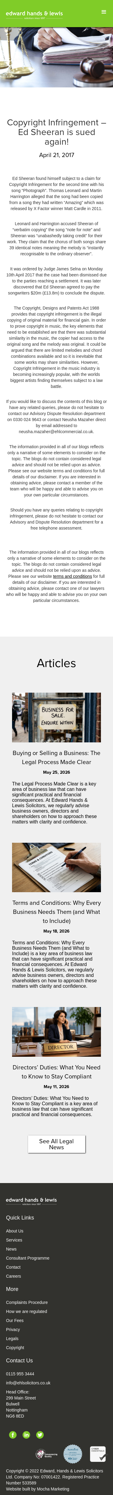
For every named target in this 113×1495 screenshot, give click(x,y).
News (11, 1249)
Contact (13, 1267)
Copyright (15, 1347)
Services (14, 1240)
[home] (34, 15)
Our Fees (15, 1320)
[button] (104, 12)
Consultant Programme (27, 1258)
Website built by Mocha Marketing (37, 1489)
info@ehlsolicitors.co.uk (28, 1382)
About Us (15, 1231)
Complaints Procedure (27, 1302)
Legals (12, 1338)
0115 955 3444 (20, 1373)
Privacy (13, 1329)
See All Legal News (56, 1144)
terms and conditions (72, 576)
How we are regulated (26, 1311)
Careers (13, 1276)
